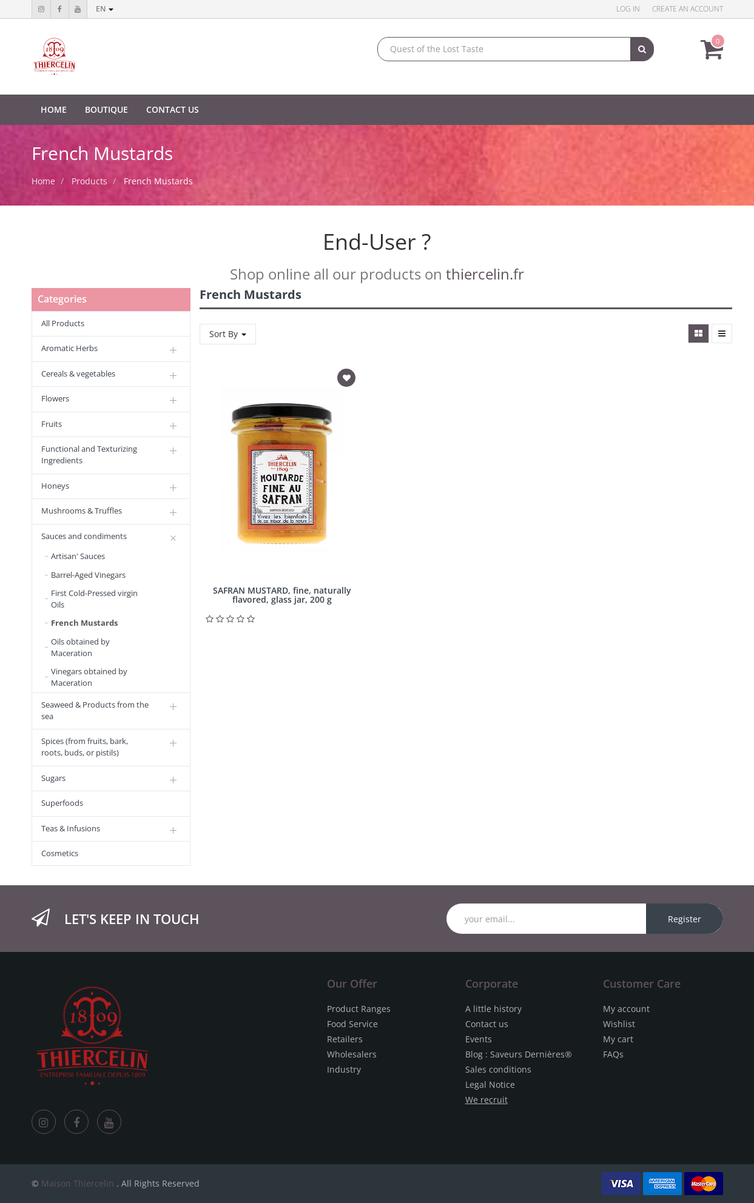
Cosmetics (59, 853)
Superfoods (62, 802)
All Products (62, 323)
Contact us (486, 1024)
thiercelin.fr (485, 274)
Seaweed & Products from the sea (95, 710)
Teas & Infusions (70, 828)
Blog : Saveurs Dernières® (518, 1054)
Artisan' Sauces (78, 556)
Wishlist (619, 1024)
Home (43, 181)
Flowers (55, 398)
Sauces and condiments (84, 536)
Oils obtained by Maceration (80, 647)
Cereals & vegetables (78, 373)
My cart (618, 1039)
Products (89, 181)
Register (684, 919)
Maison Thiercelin (77, 1183)
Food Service (352, 1024)
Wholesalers (352, 1054)
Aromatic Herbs (69, 348)
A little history (493, 1008)
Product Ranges (359, 1008)
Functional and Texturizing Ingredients (89, 454)
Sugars (53, 777)
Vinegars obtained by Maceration (89, 677)
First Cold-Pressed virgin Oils (94, 599)
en (104, 9)
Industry (344, 1069)
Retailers (345, 1039)
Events (478, 1039)
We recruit (486, 1099)
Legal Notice (490, 1084)
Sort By (227, 334)
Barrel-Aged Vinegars (88, 574)
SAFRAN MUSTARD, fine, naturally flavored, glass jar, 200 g (282, 595)
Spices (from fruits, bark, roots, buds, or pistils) (84, 747)
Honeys (55, 485)
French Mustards (158, 181)
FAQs (613, 1054)
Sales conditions (498, 1069)
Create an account (687, 9)
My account (626, 1008)
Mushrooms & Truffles (81, 510)
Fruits (51, 423)
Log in (628, 9)
